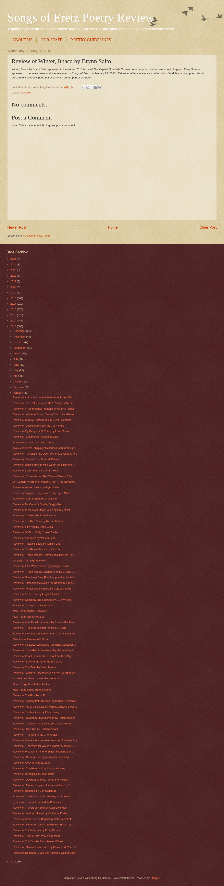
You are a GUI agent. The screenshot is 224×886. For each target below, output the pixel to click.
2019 (13, 292)
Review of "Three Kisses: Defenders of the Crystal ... (43, 571)
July (16, 358)
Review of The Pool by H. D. (29, 695)
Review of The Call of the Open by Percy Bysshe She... (45, 453)
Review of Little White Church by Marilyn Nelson (41, 566)
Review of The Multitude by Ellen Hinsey (36, 712)
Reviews (26, 92)
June (16, 364)
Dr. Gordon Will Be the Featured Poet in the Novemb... (44, 481)
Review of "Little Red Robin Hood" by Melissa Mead (43, 650)
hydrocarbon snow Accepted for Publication (38, 802)
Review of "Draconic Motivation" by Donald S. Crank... (44, 582)
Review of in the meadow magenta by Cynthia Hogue (43, 408)
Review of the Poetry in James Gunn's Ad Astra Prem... (45, 633)
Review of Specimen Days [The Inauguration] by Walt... (45, 577)
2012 (13, 861)
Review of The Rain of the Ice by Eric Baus (38, 549)
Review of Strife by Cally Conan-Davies (36, 532)
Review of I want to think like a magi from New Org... (43, 656)
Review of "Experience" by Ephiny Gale (36, 436)
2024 (13, 264)
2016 (13, 309)
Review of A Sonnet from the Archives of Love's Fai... (43, 397)
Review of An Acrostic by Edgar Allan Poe (37, 594)
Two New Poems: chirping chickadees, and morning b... (45, 448)
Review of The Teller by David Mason (34, 667)
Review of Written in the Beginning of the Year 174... (43, 819)
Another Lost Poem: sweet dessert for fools (38, 678)
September (20, 347)
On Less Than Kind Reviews (29, 560)
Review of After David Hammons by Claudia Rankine (43, 622)
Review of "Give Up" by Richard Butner (35, 729)
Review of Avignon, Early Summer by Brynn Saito (41, 493)
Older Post (208, 227)
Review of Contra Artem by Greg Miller (35, 498)
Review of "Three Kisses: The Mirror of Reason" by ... (44, 476)
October (18, 342)
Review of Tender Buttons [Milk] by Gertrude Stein (42, 588)
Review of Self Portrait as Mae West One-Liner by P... (44, 464)
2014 (13, 320)
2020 (13, 286)
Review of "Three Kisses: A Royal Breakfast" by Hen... (44, 554)
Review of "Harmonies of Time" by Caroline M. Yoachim (45, 847)
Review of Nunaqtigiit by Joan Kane (33, 773)
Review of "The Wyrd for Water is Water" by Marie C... (44, 745)
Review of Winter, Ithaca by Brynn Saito (36, 487)
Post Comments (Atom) (37, 235)
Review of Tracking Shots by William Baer (37, 543)
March (17, 381)
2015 (13, 315)
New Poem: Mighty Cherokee (30, 610)
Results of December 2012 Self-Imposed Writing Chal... (45, 852)
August (17, 353)
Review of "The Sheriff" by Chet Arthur (35, 734)
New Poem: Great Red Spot (29, 616)
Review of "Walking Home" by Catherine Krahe (40, 813)
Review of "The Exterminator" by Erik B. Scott (39, 627)
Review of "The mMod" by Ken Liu (32, 605)
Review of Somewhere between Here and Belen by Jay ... (46, 740)
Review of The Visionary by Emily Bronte (36, 830)
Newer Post (16, 227)
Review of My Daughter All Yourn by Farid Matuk (41, 431)
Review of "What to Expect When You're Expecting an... (45, 672)
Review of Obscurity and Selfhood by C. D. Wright (42, 599)
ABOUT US (22, 40)
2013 (13, 326)
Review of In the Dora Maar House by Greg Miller (41, 509)
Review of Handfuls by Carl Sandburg (35, 790)
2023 (13, 269)
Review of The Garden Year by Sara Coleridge (40, 807)
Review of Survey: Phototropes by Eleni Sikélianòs (42, 419)
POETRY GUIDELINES (91, 40)
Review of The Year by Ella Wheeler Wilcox (38, 841)
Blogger (154, 877)
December (19, 330)
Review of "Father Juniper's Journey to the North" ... (43, 785)
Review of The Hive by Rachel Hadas (34, 515)
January (18, 392)
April (16, 375)
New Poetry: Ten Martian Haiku (31, 684)
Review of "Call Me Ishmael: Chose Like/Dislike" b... (43, 723)
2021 (13, 281)
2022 (13, 275)
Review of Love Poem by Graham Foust (36, 470)
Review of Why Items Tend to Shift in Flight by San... (43, 751)
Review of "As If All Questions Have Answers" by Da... (44, 403)
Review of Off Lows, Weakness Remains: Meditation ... (44, 644)
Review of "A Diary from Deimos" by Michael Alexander (44, 701)
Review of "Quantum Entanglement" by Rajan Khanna (44, 717)
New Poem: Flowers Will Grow (30, 639)
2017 (13, 303)
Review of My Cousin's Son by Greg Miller (37, 504)
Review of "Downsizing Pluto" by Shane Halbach (41, 779)
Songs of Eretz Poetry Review (80, 17)
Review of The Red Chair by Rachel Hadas (38, 521)
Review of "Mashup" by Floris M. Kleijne (36, 459)
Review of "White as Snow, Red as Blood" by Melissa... (45, 414)
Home (113, 227)
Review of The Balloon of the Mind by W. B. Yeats (41, 796)
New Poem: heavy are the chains (32, 689)
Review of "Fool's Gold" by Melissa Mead (36, 835)
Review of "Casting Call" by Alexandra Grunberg (41, 757)
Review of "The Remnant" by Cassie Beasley (39, 768)
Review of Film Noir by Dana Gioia (33, 526)
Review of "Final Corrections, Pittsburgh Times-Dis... (43, 824)
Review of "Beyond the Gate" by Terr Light (37, 661)
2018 (13, 298)
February (19, 387)
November (19, 336)
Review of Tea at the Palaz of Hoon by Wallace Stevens (45, 706)
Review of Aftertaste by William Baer (34, 538)
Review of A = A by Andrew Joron (32, 762)
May (16, 370)
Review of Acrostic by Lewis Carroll (33, 442)
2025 (13, 258)
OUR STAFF (51, 40)
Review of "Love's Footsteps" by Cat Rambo (38, 425)
